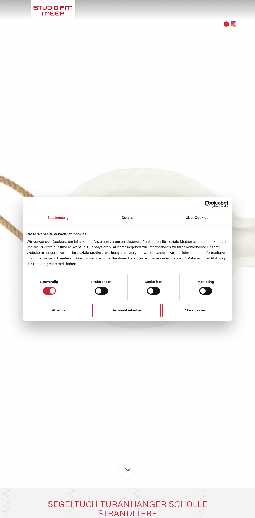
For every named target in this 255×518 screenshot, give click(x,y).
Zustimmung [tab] (58, 218)
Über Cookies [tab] (197, 218)
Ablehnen (59, 310)
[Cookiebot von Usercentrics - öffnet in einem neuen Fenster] (208, 204)
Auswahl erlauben (127, 310)
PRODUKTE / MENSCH (123, 24)
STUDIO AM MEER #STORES (172, 24)
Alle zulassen (195, 310)
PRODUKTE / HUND (81, 24)
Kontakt (211, 24)
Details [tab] (127, 218)
